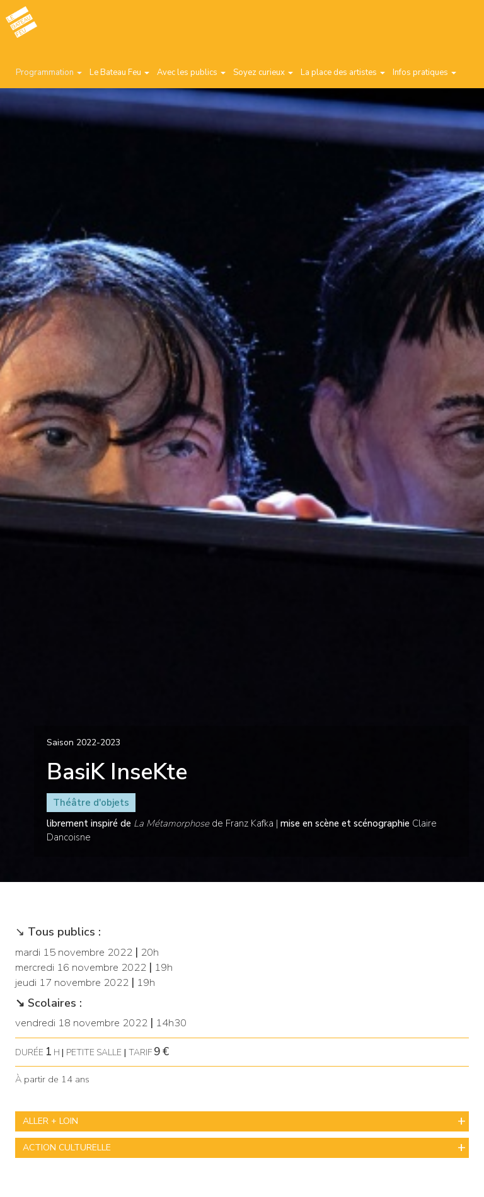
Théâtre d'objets (91, 802)
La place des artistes (343, 72)
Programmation (49, 72)
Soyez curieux (263, 72)
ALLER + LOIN (50, 1121)
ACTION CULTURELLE (67, 1148)
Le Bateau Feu (119, 72)
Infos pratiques (424, 72)
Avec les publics (191, 72)
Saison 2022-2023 (83, 742)
